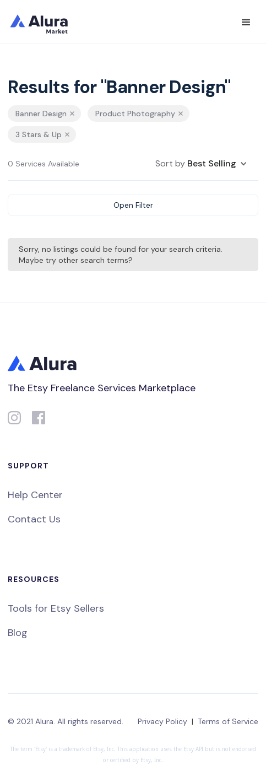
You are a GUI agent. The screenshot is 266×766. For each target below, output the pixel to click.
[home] (46, 22)
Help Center (35, 494)
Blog (18, 632)
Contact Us (34, 519)
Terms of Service (228, 721)
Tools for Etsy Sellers (56, 608)
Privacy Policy (162, 721)
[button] (246, 22)
